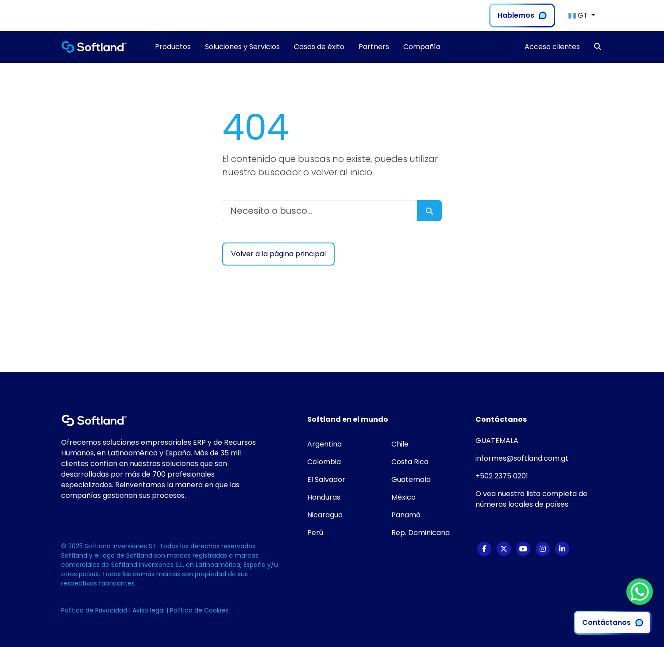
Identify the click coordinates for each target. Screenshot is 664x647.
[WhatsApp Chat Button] (639, 591)
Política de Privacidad (95, 610)
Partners (374, 47)
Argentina (324, 444)
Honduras (323, 497)
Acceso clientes (552, 47)
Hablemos (522, 15)
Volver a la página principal (278, 254)
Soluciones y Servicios (242, 47)
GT (579, 15)
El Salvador (326, 479)
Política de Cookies (199, 610)
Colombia (324, 462)
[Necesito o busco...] (319, 210)
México (403, 497)
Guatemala (411, 479)
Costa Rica (410, 462)
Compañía (421, 47)
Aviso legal (149, 610)
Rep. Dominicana (420, 533)
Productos (173, 47)
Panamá (406, 515)
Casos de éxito (319, 47)
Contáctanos (612, 622)
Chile (400, 444)
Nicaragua (325, 515)
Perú (315, 533)
